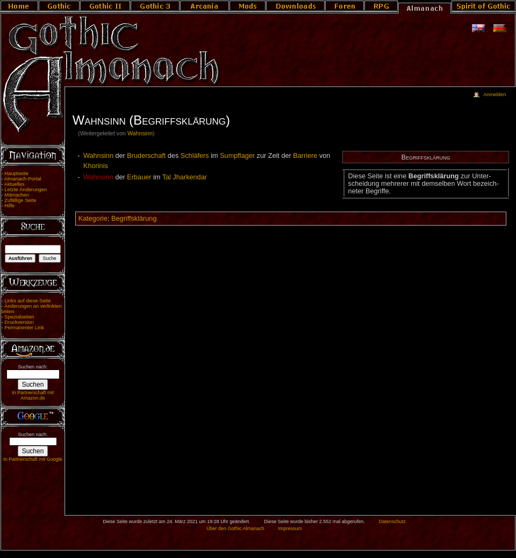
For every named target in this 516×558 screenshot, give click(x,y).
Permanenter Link (24, 327)
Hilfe (9, 205)
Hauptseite (16, 173)
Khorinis (95, 166)
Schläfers (195, 156)
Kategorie (93, 218)
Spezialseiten (19, 317)
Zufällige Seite (20, 200)
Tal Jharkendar (184, 177)
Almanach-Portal (22, 179)
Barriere (305, 156)
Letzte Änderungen (25, 189)
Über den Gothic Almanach (235, 528)
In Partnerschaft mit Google (32, 459)
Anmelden (494, 94)
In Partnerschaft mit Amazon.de (33, 395)
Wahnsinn (140, 133)
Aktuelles (14, 184)
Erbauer (139, 177)
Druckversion (18, 322)
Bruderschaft (146, 156)
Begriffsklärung (133, 218)
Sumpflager (237, 156)
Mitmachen (16, 195)
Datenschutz (392, 521)
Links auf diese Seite (27, 300)
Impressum (290, 528)
